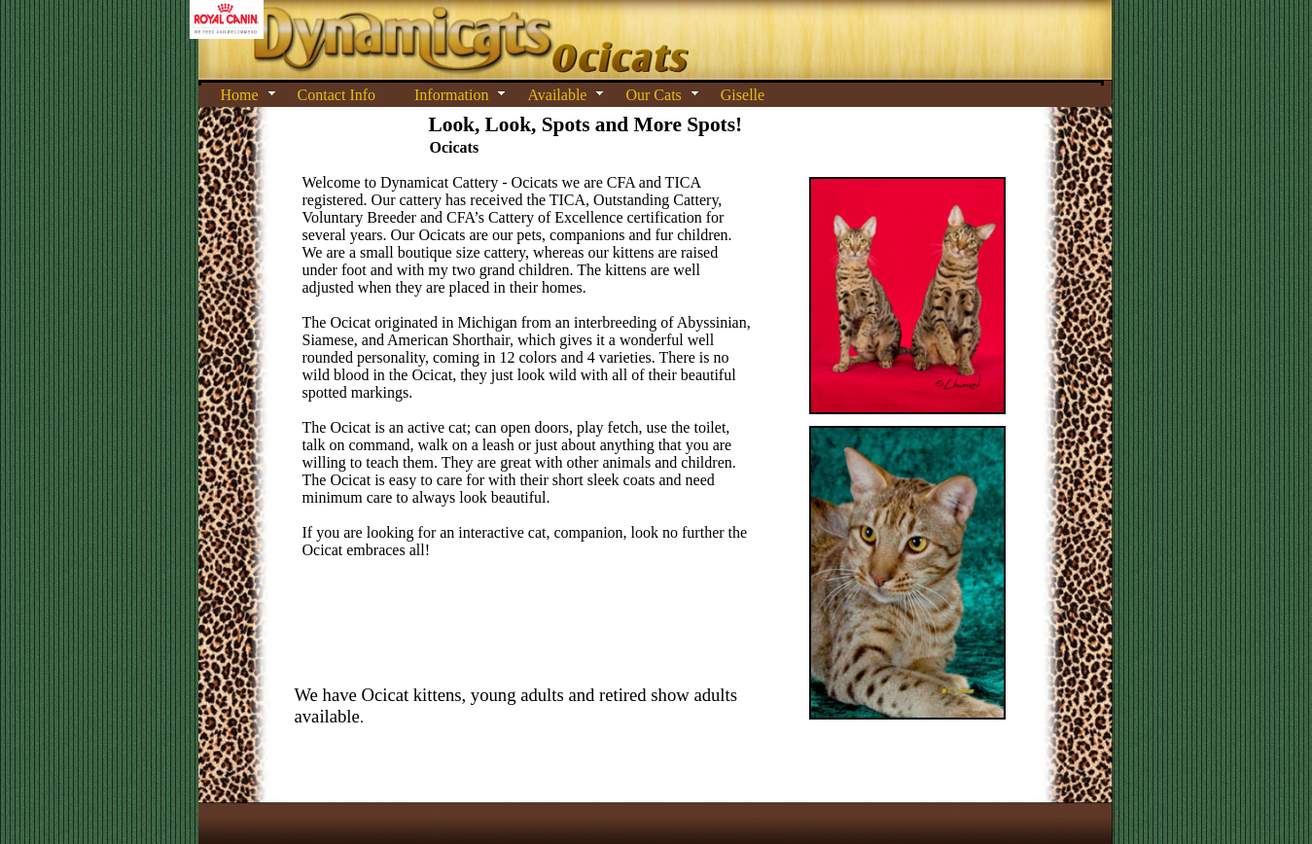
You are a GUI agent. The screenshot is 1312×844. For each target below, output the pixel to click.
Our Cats (653, 95)
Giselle (742, 95)
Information (451, 95)
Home (240, 95)
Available (556, 95)
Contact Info (336, 95)
